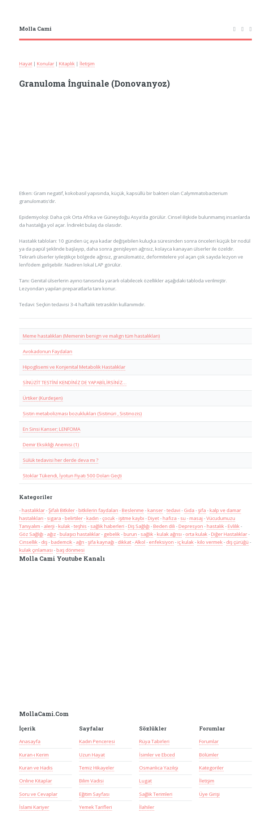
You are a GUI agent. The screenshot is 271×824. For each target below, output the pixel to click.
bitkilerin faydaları (98, 510)
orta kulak (196, 534)
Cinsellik (28, 542)
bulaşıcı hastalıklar (80, 534)
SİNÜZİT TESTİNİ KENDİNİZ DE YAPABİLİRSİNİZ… (74, 382)
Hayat (25, 63)
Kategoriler (211, 767)
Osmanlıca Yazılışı (158, 767)
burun (130, 534)
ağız (51, 534)
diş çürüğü (237, 542)
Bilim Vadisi (91, 780)
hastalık (215, 526)
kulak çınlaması (36, 550)
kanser (155, 510)
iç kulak (185, 542)
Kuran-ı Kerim (34, 754)
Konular (45, 63)
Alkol (140, 542)
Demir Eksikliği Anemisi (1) (51, 444)
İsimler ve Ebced (157, 754)
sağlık (147, 534)
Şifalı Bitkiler (61, 510)
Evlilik (234, 526)
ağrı (80, 542)
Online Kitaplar (35, 780)
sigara (54, 518)
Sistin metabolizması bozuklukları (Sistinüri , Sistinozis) (82, 413)
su (183, 518)
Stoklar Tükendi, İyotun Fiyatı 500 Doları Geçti (72, 475)
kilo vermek (210, 542)
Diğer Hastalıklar (229, 534)
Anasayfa (29, 741)
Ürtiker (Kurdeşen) (43, 398)
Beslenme (133, 510)
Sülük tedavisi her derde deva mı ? (60, 460)
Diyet (153, 518)
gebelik (112, 534)
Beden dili (164, 526)
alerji (49, 526)
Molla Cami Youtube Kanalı (62, 559)
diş (44, 542)
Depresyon (190, 526)
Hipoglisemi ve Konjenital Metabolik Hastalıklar (74, 367)
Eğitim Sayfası (94, 794)
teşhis (80, 526)
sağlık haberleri (107, 526)
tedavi (173, 510)
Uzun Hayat (92, 754)
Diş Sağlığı (139, 526)
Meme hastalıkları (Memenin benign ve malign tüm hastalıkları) (91, 336)
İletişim (87, 63)
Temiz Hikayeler (96, 767)
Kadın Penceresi (97, 741)
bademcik (61, 542)
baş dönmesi (70, 550)
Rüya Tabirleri (154, 741)
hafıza (170, 518)
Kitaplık (67, 63)
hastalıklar (33, 510)
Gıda (189, 510)
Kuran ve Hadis (36, 767)
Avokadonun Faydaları (47, 351)
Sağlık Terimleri (155, 794)
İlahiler (146, 807)
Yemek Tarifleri (95, 807)
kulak (64, 526)
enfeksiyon (161, 542)
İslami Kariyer (34, 807)
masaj (196, 518)
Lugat (145, 780)
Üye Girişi (209, 794)
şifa (202, 510)
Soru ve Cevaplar (38, 794)
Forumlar (209, 741)
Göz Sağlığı (31, 534)
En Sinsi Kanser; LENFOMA (51, 429)
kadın (92, 518)
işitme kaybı (131, 518)
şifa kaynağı (101, 542)
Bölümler (209, 754)
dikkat (124, 542)
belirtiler (74, 518)
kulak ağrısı (169, 534)
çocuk (108, 518)
